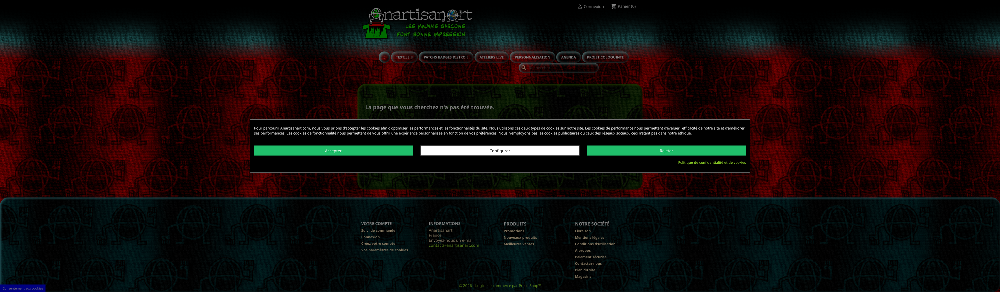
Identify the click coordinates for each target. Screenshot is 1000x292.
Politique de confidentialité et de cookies (712, 162)
